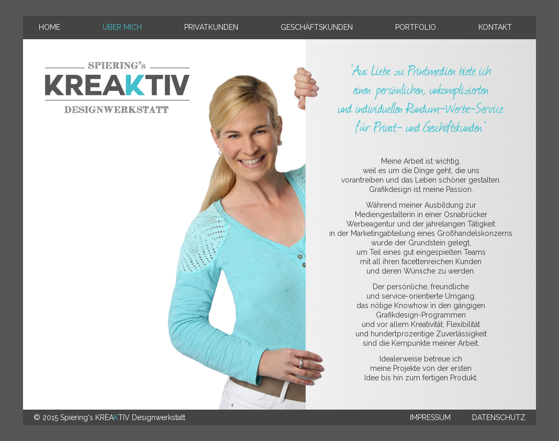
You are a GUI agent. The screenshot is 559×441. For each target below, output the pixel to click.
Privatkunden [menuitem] (211, 27)
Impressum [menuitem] (430, 417)
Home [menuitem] (49, 27)
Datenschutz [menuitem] (499, 417)
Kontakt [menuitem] (495, 27)
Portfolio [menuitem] (415, 27)
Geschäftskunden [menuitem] (317, 27)
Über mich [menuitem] (122, 27)
